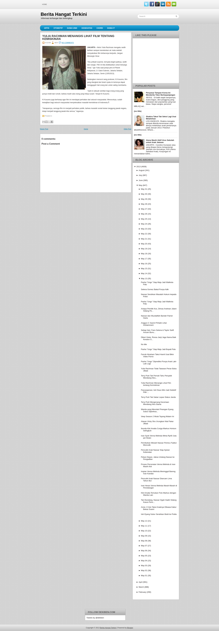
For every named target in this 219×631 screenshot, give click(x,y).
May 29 (144, 199)
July (140, 175)
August (142, 170)
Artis (46, 28)
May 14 (144, 273)
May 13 (144, 278)
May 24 (144, 224)
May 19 (144, 249)
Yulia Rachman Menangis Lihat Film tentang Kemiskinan (78, 37)
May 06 (144, 550)
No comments (68, 43)
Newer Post (44, 129)
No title (144, 344)
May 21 (144, 239)
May (140, 185)
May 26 (144, 214)
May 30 (144, 194)
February (142, 592)
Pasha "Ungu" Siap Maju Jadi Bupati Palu (158, 349)
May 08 (144, 541)
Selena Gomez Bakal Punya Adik (155, 289)
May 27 (144, 209)
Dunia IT (111, 28)
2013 (138, 166)
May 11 (144, 526)
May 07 (144, 546)
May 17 (144, 259)
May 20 (144, 244)
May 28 (144, 204)
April (140, 582)
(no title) (137, 111)
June (141, 180)
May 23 (144, 229)
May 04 (144, 561)
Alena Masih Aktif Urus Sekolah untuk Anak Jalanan (160, 141)
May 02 (144, 570)
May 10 (144, 531)
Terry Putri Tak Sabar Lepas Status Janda (158, 397)
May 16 (144, 263)
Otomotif (58, 28)
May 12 (144, 521)
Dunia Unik (72, 28)
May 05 (144, 556)
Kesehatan (87, 28)
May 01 (144, 575)
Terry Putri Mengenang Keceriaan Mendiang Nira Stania (155, 403)
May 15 (144, 268)
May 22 (144, 234)
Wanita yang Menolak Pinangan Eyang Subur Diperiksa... (157, 410)
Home (44, 4)
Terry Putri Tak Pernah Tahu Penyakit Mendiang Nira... (156, 377)
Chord (100, 28)
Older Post (127, 129)
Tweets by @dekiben (95, 618)
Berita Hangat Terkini (64, 14)
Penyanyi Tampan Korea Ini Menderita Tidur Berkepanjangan (160, 94)
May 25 (144, 219)
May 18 (144, 253)
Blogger (130, 628)
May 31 (144, 189)
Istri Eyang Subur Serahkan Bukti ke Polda (159, 514)
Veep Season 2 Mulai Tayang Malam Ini (157, 416)
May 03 (144, 565)
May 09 (144, 536)
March (141, 587)
